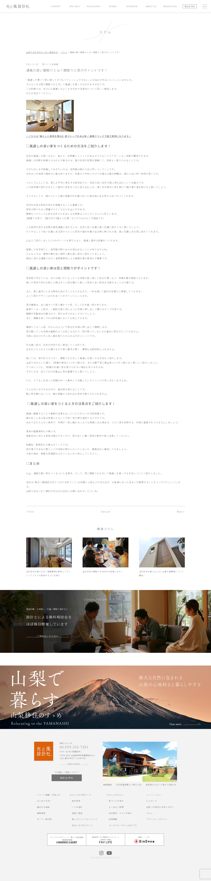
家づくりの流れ (116, 800)
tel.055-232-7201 (74, 747)
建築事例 (41, 813)
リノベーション (153, 794)
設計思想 (76, 800)
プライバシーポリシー (157, 819)
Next (179, 511)
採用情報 (113, 819)
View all (105, 511)
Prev (31, 511)
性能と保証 (77, 813)
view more (73, 763)
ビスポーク (151, 800)
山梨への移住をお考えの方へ (160, 807)
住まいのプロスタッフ (82, 825)
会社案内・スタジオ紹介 (120, 813)
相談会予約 (189, 6)
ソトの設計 (77, 807)
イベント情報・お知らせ (48, 794)
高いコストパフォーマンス (84, 819)
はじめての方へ (44, 800)
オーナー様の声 (44, 819)
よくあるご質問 (116, 807)
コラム (149, 813)
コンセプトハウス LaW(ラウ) (123, 825)
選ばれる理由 (43, 807)
